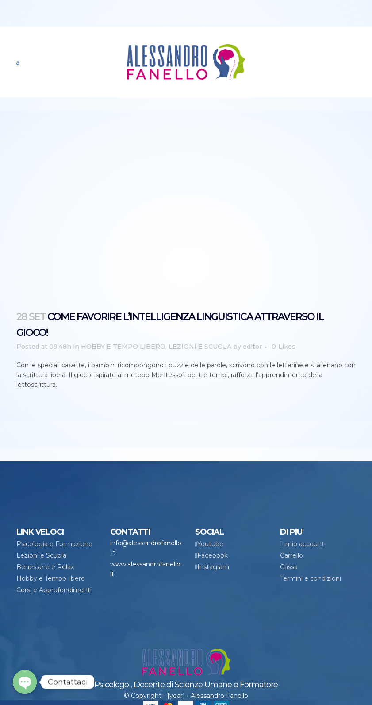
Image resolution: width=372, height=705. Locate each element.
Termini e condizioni (310, 578)
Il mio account (302, 544)
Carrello (291, 555)
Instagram (213, 567)
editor (252, 347)
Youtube (210, 544)
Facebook (212, 555)
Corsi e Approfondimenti (54, 590)
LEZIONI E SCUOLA (200, 347)
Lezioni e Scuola (41, 555)
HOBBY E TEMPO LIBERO (123, 347)
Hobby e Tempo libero (50, 578)
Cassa (289, 567)
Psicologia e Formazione (54, 544)
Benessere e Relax (45, 567)
